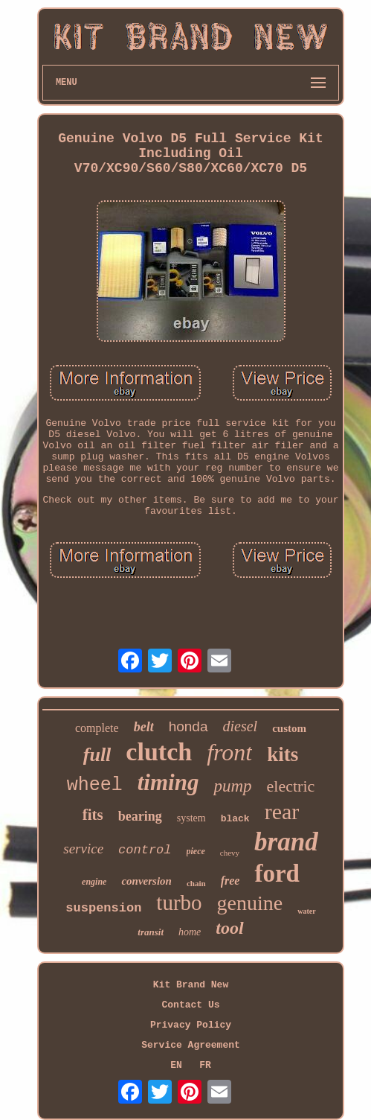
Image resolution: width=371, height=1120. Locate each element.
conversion (146, 881)
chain (196, 883)
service (83, 848)
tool (229, 928)
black (235, 818)
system (191, 818)
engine (94, 881)
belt (144, 726)
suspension (103, 908)
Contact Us (190, 1005)
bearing (140, 816)
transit (151, 932)
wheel (95, 785)
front (229, 752)
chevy (229, 852)
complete (97, 728)
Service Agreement (190, 1045)
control (144, 850)
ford (277, 873)
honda (188, 726)
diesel (240, 726)
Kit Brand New (190, 984)
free (230, 880)
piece (196, 851)
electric (291, 786)
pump (232, 786)
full (97, 755)
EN (176, 1065)
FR (205, 1065)
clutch (159, 752)
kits (282, 754)
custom (289, 728)
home (189, 932)
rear (282, 811)
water (306, 911)
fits (93, 815)
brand (286, 841)
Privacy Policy (190, 1025)
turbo (178, 902)
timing (168, 782)
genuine (250, 902)
